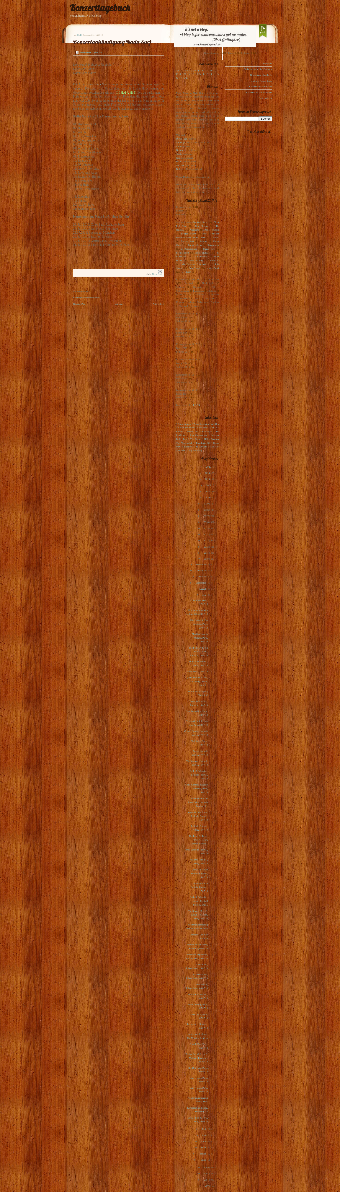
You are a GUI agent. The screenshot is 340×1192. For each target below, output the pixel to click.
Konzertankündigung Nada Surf (112, 42)
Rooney (187, 446)
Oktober (202, 576)
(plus (204, 233)
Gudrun (179, 150)
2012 (206, 546)
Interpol (204, 241)
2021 (208, 491)
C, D (193, 70)
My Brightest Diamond (194, 264)
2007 (206, 1179)
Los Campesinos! (189, 248)
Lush (188, 271)
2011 (206, 552)
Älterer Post (158, 303)
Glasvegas (207, 431)
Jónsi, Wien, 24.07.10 (197, 671)
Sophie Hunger (202, 252)
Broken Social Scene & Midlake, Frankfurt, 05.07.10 (196, 1058)
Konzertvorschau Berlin (260, 86)
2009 (206, 1167)
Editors (215, 237)
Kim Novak (194, 268)
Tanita (179, 154)
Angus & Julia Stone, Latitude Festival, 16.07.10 (197, 816)
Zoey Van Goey (194, 450)
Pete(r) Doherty (188, 233)
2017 (206, 516)
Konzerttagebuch (100, 8)
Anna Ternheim (211, 229)
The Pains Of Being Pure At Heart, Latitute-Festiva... (198, 840)
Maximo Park (187, 241)
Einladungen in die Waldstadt (258, 69)
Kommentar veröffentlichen (86, 297)
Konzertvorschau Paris (261, 75)
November (201, 570)
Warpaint (194, 229)
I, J (216, 70)
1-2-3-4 (196, 405)
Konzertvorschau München (259, 92)
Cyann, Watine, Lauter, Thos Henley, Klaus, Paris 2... (197, 681)
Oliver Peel (181, 138)
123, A (181, 70)
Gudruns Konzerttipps (261, 81)
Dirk (178, 169)
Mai (204, 1135)
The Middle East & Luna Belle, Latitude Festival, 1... (198, 802)
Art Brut (215, 424)
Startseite (119, 303)
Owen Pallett (213, 268)
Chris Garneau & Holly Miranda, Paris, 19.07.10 (196, 788)
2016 (206, 522)
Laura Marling (196, 260)
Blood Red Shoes (186, 427)
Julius (179, 146)
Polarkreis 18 (202, 443)
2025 (209, 466)
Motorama (214, 260)
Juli (205, 595)
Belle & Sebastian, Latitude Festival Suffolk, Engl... (199, 901)
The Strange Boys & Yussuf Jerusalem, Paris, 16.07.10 (198, 915)
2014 (206, 534)
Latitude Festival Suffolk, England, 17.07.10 (199, 887)
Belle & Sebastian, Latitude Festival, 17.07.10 (199, 775)
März (203, 1147)
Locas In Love (195, 245)
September (201, 582)
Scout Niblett (182, 252)
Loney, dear (213, 245)
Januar (203, 1159)
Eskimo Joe (192, 431)
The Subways (200, 446)
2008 (206, 1173)
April (203, 1141)
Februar (202, 1153)
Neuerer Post (79, 303)
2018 (206, 510)
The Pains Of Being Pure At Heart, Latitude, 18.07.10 (198, 651)
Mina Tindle (199, 237)
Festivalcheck (265, 98)
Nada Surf (100, 84)
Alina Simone (184, 424)
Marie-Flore (209, 248)
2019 (206, 503)
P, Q (199, 74)
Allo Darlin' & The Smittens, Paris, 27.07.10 (199, 624)
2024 (207, 473)
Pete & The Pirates (192, 439)
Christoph (180, 142)
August (203, 588)
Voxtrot (181, 450)
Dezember (201, 564)
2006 (207, 1185)
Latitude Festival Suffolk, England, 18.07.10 (199, 873)
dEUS (214, 427)
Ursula (179, 161)
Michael (180, 165)
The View (214, 446)
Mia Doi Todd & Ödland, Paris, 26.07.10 (200, 638)
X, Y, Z (184, 78)
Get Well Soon (199, 222)
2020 (207, 497)
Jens (178, 157)
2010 (206, 559)
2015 (206, 528)
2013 (206, 540)
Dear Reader (201, 226)
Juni (204, 1129)
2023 (207, 479)
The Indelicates (199, 256)
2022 (209, 485)
